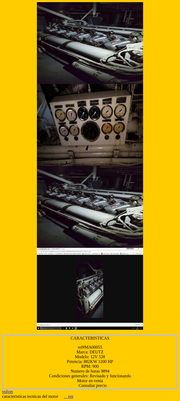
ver (68, 396)
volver (7, 391)
